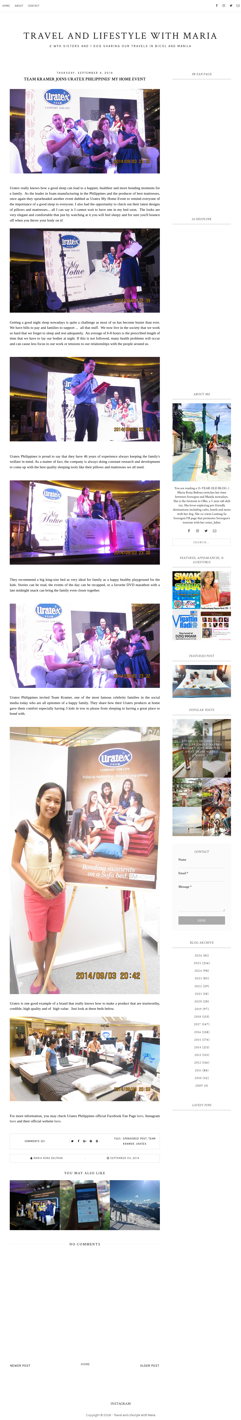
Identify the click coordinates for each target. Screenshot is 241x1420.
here (140, 1116)
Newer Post (20, 1365)
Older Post (149, 1365)
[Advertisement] (201, 307)
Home (6, 5)
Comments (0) (35, 1141)
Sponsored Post (135, 1138)
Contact (33, 5)
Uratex (141, 1143)
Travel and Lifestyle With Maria (134, 1415)
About (19, 5)
